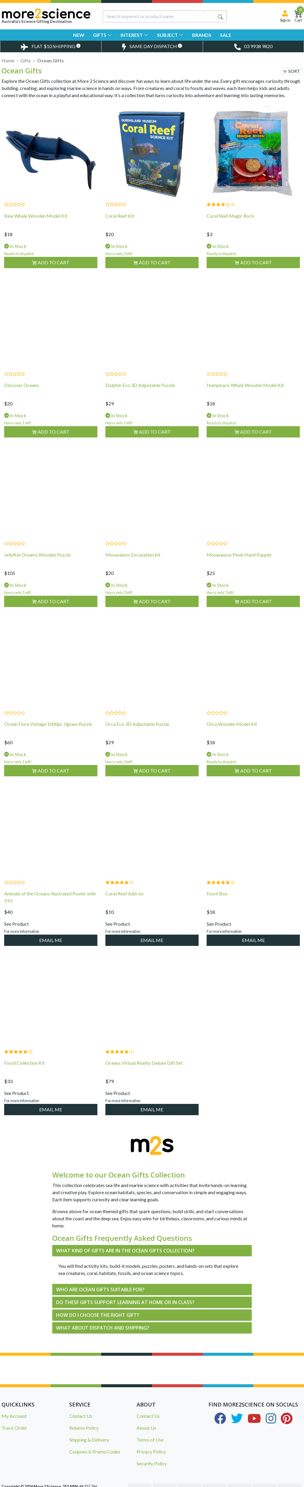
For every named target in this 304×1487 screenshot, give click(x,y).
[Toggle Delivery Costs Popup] (50, 46)
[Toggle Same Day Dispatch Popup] (151, 46)
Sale (225, 35)
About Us (146, 1428)
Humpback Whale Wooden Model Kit (245, 397)
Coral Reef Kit (119, 216)
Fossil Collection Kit (24, 1075)
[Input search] (159, 16)
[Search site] (220, 16)
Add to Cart (50, 262)
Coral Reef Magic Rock (230, 216)
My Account (14, 1416)
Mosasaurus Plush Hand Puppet (239, 566)
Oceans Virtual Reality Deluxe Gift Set (144, 1075)
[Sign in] (285, 16)
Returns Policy (84, 1428)
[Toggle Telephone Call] (253, 46)
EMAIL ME (50, 952)
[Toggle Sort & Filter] (291, 71)
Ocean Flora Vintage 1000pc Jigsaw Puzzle (48, 736)
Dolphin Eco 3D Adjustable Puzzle (140, 397)
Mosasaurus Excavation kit (132, 566)
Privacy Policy (151, 1451)
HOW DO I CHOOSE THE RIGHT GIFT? (97, 1315)
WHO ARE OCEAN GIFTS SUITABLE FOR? (100, 1289)
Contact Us (80, 1416)
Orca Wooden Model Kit (232, 736)
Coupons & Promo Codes (94, 1451)
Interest (134, 35)
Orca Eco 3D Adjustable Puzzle (137, 736)
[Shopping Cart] (298, 16)
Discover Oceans (21, 397)
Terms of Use (150, 1439)
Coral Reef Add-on (124, 905)
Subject (170, 35)
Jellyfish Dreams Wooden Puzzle (37, 566)
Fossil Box (217, 905)
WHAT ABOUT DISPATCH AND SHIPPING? (102, 1328)
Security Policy (152, 1463)
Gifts (102, 35)
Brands (201, 35)
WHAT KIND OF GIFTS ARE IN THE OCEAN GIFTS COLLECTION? (125, 1250)
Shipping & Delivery (89, 1439)
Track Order (14, 1428)
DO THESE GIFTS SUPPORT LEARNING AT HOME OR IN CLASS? (125, 1302)
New (78, 35)
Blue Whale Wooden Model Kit (35, 216)
